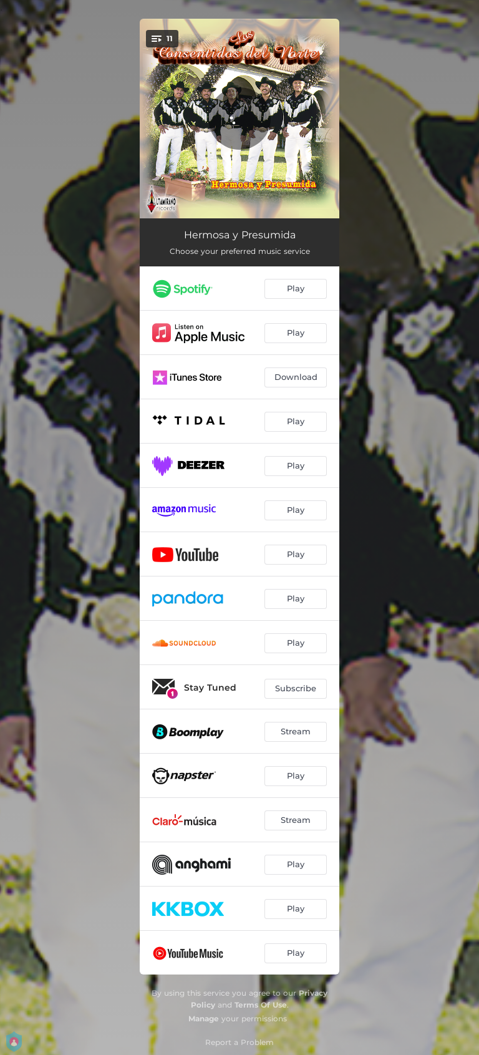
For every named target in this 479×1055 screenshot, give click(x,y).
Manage (203, 1018)
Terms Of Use (261, 1004)
